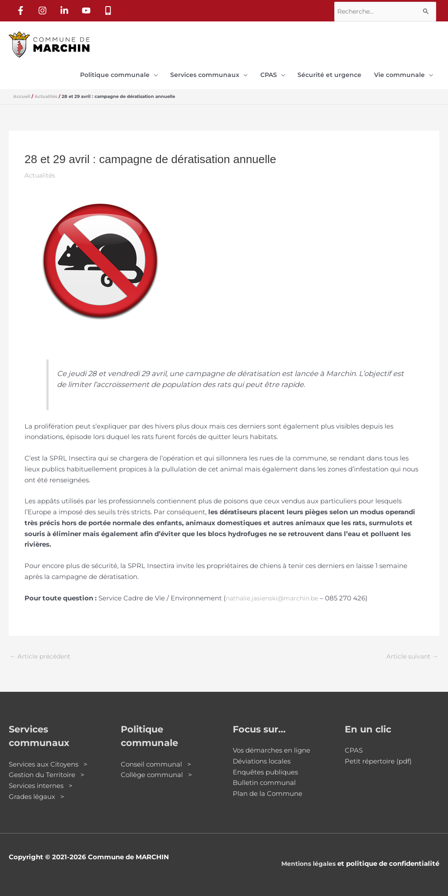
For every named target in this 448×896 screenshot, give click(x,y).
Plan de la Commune (267, 791)
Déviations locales (261, 758)
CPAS (354, 747)
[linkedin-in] (66, 9)
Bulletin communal (264, 780)
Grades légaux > (36, 794)
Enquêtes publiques (265, 769)
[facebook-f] (22, 9)
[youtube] (88, 9)
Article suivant (411, 653)
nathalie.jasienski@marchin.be (276, 594)
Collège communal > (156, 772)
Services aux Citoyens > (48, 761)
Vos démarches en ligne (271, 747)
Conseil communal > (156, 761)
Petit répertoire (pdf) (378, 758)
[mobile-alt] (110, 9)
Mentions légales (306, 861)
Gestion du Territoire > (46, 772)
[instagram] (44, 9)
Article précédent (42, 653)
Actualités (40, 171)
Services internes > (41, 783)
